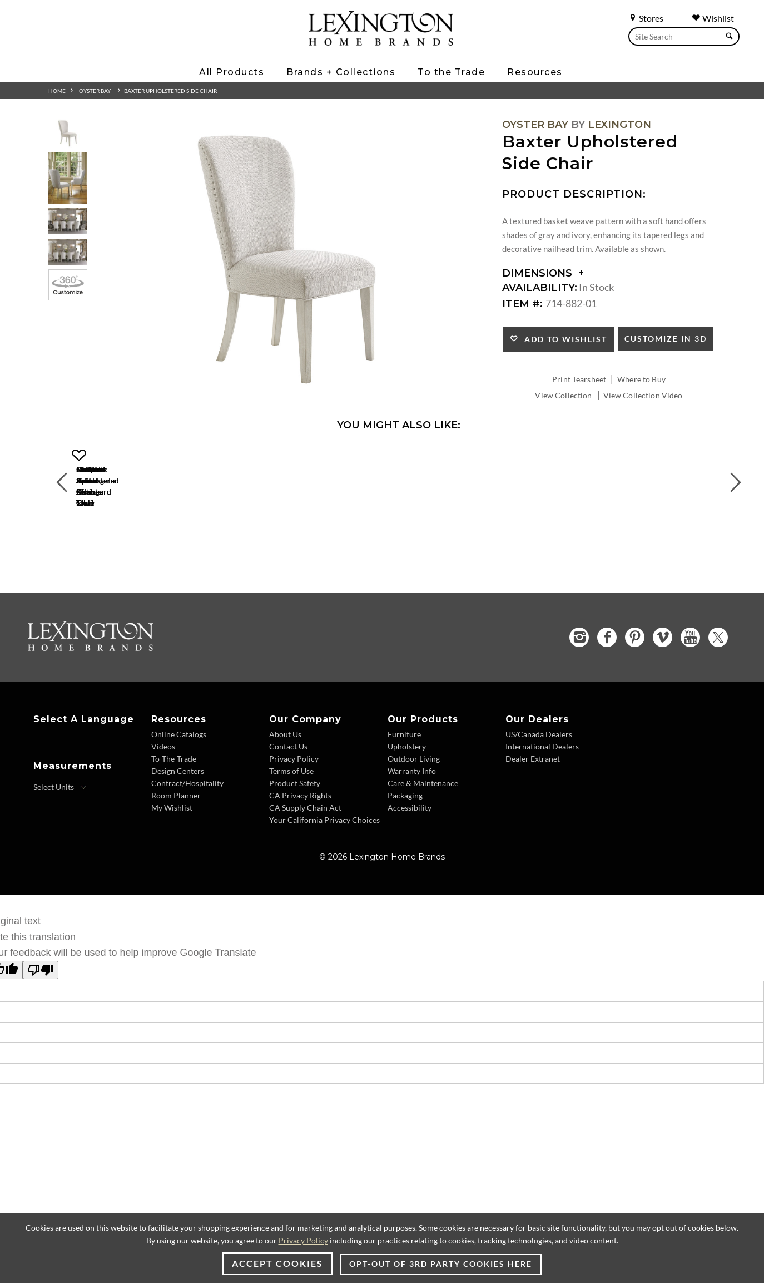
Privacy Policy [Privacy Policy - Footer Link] (294, 812)
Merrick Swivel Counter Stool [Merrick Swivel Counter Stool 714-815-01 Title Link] (149, 566)
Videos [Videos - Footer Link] (163, 800)
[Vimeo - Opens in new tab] (662, 690)
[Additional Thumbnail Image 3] (67, 221)
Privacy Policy (303, 1240)
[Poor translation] (40, 1023)
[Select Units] (60, 841)
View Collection (563, 395)
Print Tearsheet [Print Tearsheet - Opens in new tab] (579, 379)
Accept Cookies (277, 1263)
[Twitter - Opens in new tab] (718, 690)
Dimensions (543, 273)
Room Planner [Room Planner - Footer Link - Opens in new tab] (176, 848)
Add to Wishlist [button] (563, 339)
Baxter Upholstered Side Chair (170, 90)
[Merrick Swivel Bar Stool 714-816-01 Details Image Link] (315, 552)
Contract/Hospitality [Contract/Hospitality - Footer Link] (187, 836)
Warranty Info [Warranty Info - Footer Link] (412, 824)
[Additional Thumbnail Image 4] (67, 252)
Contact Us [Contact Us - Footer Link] (288, 800)
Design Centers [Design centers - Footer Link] (177, 824)
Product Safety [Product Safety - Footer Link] (294, 836)
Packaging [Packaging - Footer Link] (405, 848)
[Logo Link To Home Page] (381, 42)
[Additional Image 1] (291, 260)
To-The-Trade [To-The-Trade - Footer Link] (173, 812)
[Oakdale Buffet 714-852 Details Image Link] (482, 552)
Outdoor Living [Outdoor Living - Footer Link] (414, 812)
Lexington (619, 125)
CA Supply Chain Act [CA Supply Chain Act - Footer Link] (305, 861)
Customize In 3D (665, 338)
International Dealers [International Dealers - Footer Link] (542, 800)
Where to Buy (641, 379)
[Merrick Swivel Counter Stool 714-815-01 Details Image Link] (148, 552)
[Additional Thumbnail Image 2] (67, 178)
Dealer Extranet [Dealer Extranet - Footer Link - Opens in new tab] (532, 812)
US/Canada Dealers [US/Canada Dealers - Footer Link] (538, 787)
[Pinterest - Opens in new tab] (634, 690)
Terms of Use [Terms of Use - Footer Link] (291, 824)
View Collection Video (643, 395)
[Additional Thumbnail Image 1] (67, 133)
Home (57, 90)
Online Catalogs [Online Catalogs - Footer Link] (178, 787)
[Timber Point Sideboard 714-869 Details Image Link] (649, 552)
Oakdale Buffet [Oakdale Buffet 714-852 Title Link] (482, 566)
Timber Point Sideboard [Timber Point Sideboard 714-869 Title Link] (649, 566)
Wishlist (713, 18)
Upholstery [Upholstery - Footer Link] (407, 800)
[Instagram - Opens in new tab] (579, 690)
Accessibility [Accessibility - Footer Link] (409, 861)
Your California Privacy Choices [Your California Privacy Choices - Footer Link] (324, 873)
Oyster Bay (95, 90)
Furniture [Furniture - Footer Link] (404, 787)
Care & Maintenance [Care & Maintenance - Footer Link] (423, 836)
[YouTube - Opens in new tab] (690, 690)
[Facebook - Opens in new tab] (607, 690)
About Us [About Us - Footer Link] (285, 787)
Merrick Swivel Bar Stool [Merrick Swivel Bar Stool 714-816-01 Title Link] (315, 566)
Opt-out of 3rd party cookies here (440, 1264)
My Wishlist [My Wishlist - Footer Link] (171, 861)
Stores (645, 18)
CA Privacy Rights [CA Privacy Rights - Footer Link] (300, 848)
